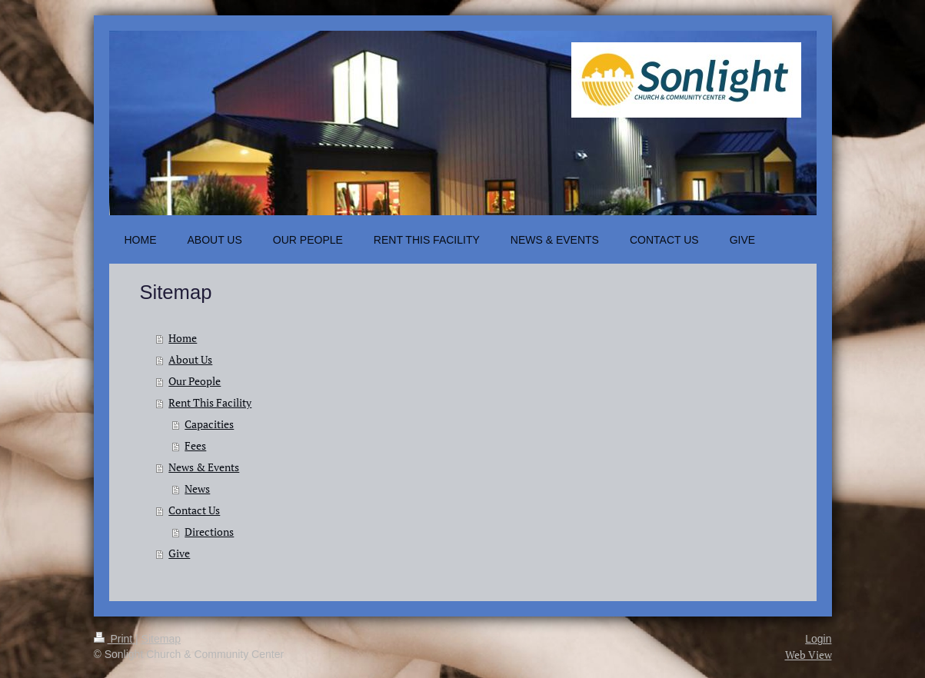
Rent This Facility (209, 402)
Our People (194, 381)
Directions (209, 531)
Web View (808, 654)
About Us (190, 359)
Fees (195, 445)
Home (182, 338)
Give (179, 553)
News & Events (203, 467)
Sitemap (161, 639)
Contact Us (194, 510)
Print (115, 639)
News (197, 488)
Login (818, 639)
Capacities (209, 424)
